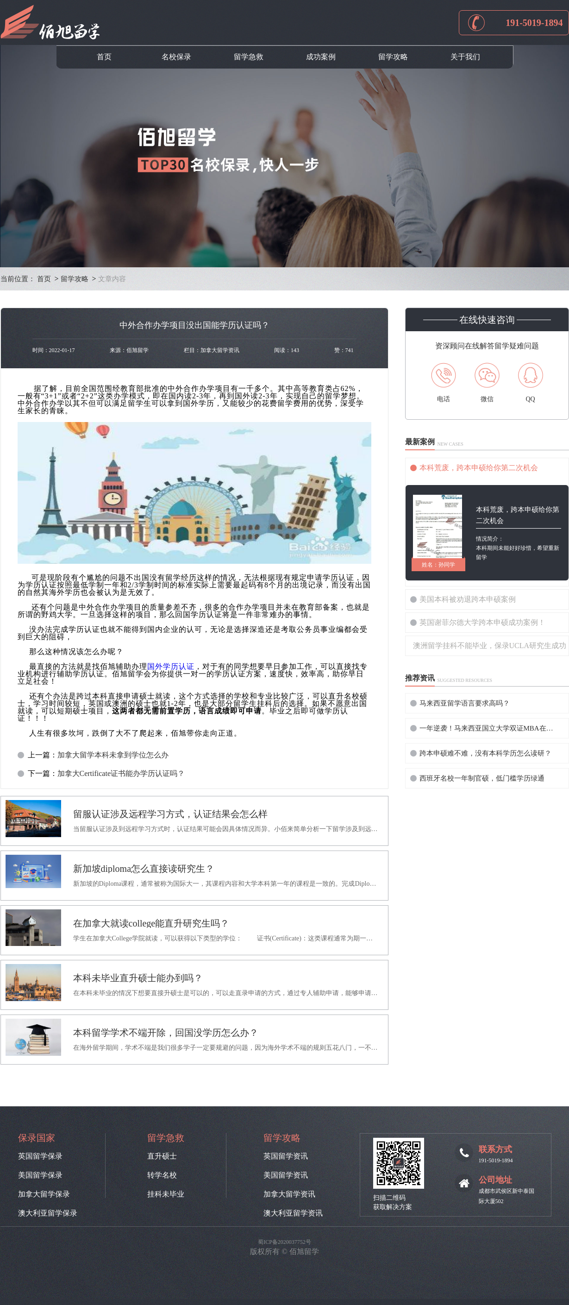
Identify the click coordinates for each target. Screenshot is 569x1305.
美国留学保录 (40, 1175)
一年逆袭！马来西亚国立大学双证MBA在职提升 (488, 728)
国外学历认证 (170, 666)
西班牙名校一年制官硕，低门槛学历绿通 (481, 778)
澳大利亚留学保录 (47, 1213)
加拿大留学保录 (44, 1194)
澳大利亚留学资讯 (293, 1213)
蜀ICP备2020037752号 (284, 1242)
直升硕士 (162, 1156)
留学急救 (248, 57)
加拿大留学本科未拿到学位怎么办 (113, 755)
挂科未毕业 (165, 1194)
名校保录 (176, 57)
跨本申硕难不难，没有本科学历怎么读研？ (485, 753)
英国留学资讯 (285, 1156)
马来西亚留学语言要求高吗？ (464, 703)
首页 (104, 57)
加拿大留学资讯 (289, 1194)
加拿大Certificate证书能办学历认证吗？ (121, 773)
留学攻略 (393, 57)
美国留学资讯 (285, 1175)
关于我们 (465, 57)
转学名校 (162, 1175)
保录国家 (36, 1137)
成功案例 (321, 57)
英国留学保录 (40, 1156)
